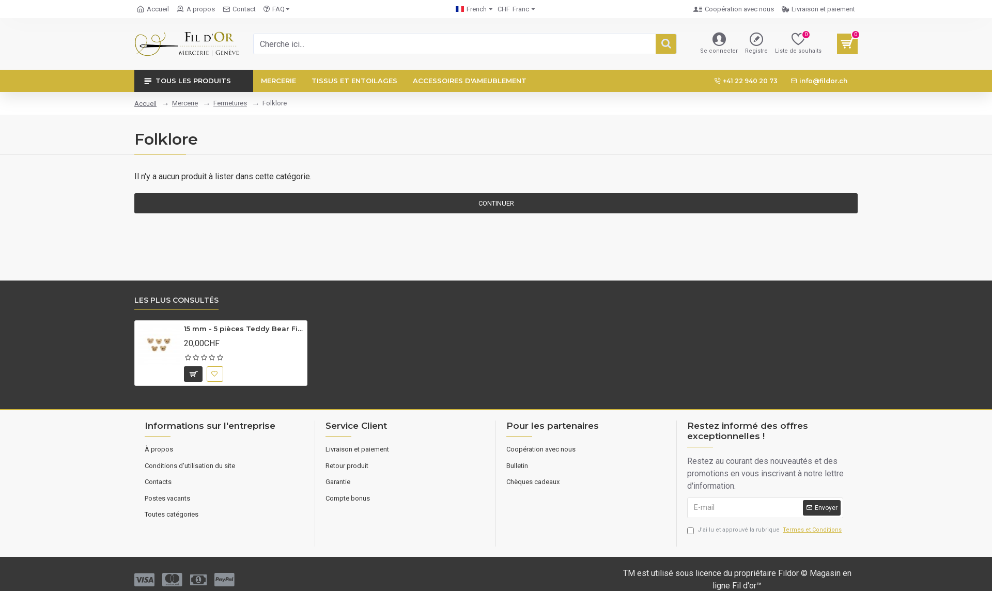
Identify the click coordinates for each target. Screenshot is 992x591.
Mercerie (185, 103)
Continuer (496, 203)
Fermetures (230, 103)
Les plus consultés (176, 300)
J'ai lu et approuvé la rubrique (765, 530)
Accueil (145, 103)
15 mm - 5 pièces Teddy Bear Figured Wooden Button (243, 328)
